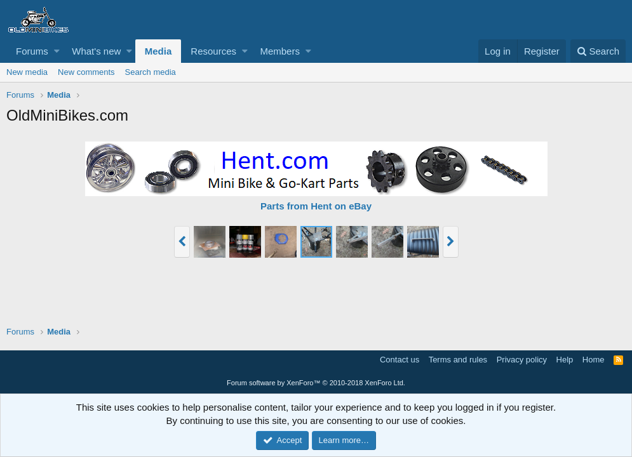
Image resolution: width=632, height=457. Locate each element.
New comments (86, 72)
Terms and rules (458, 359)
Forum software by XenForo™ (316, 383)
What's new (96, 51)
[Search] (598, 51)
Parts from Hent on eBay (316, 206)
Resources (213, 51)
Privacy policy (522, 359)
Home (593, 359)
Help (565, 359)
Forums (32, 51)
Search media (150, 72)
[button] (57, 51)
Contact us (399, 359)
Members (280, 51)
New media (27, 72)
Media (158, 51)
